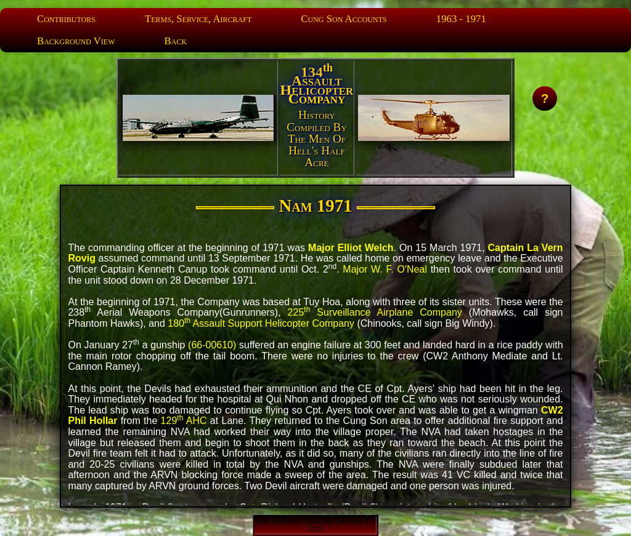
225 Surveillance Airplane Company (375, 312)
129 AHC (184, 420)
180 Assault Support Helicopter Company (261, 323)
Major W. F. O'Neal (385, 269)
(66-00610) (212, 345)
